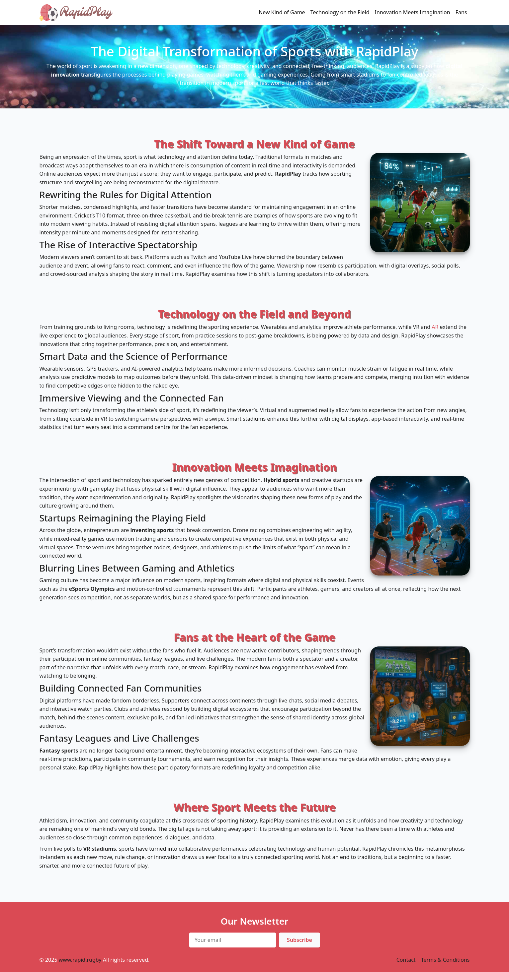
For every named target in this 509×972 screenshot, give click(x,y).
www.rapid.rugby (80, 959)
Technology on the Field (340, 12)
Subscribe (299, 939)
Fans (461, 12)
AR (435, 327)
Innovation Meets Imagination (412, 12)
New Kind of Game (282, 12)
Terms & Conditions (445, 959)
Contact (406, 959)
